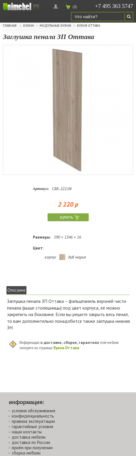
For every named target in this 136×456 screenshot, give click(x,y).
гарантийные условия (32, 426)
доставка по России (31, 442)
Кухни (28, 26)
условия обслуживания (33, 410)
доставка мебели (29, 437)
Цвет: (38, 248)
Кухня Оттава (88, 26)
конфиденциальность (33, 416)
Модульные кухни (55, 26)
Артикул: (41, 188)
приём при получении (32, 447)
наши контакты (27, 432)
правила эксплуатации (33, 421)
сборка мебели (26, 453)
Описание (16, 290)
